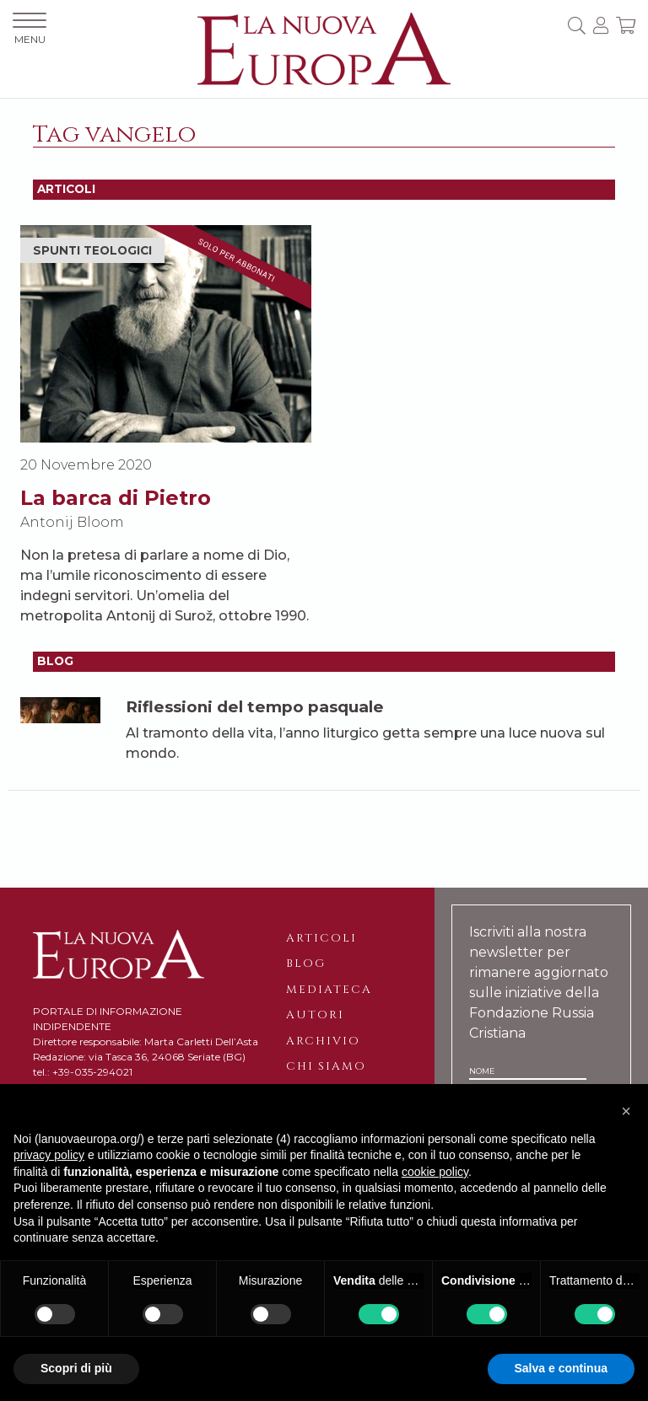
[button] (626, 1111)
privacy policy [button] (49, 1155)
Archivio (323, 1041)
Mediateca (329, 989)
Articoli (321, 938)
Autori (315, 1015)
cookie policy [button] (435, 1171)
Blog (306, 963)
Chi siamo (326, 1066)
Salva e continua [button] (561, 1368)
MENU (29, 29)
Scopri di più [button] (76, 1368)
